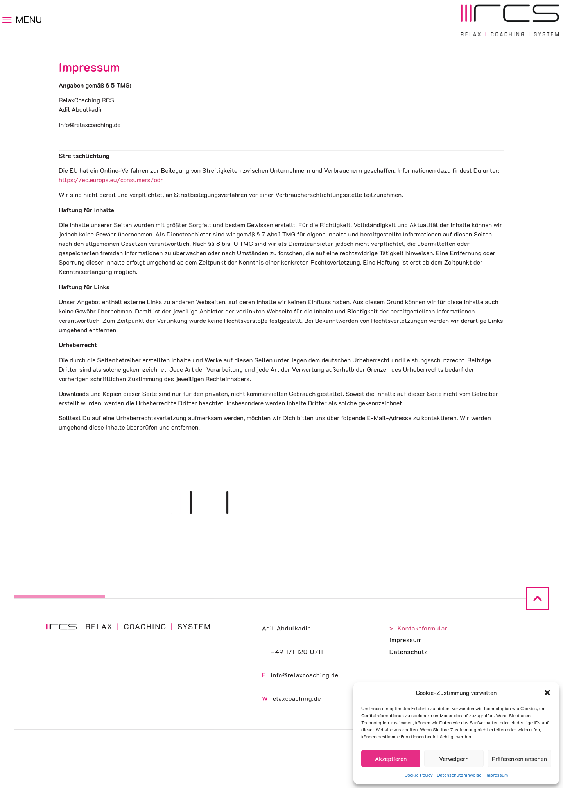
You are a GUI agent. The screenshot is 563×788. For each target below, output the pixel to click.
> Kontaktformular (418, 628)
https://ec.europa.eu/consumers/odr (111, 180)
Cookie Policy (419, 775)
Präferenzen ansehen (519, 759)
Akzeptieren (391, 759)
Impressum (497, 775)
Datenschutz (408, 651)
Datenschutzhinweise (459, 775)
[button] (547, 693)
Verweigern (454, 759)
